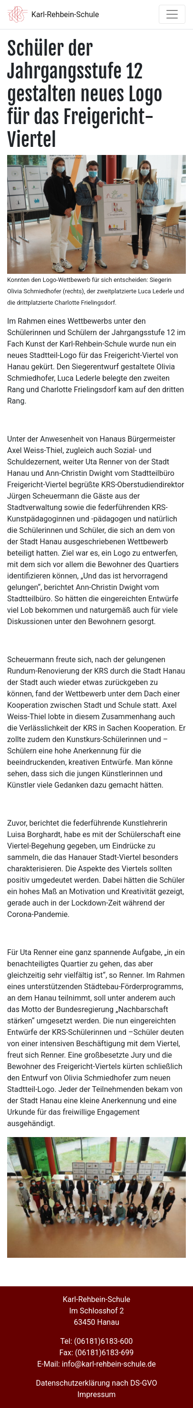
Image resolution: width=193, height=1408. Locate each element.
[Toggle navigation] (172, 14)
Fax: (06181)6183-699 (96, 1352)
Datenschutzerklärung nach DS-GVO (96, 1383)
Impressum (96, 1394)
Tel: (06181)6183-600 (96, 1341)
